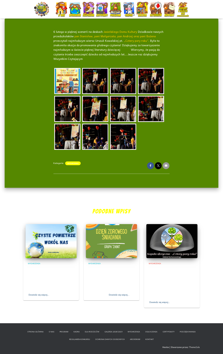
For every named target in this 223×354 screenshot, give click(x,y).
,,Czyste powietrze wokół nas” (51, 268)
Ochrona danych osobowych (110, 339)
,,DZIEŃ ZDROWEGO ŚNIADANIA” (109, 268)
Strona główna (35, 331)
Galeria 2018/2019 (113, 331)
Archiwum (135, 339)
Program (115, 6)
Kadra (129, 6)
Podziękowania (188, 331)
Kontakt (169, 6)
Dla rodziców (156, 6)
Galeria (142, 6)
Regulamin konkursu (79, 339)
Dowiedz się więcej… (39, 294)
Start (42, 6)
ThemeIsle (194, 347)
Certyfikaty (102, 6)
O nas (51, 331)
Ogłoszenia (151, 331)
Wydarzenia (73, 163)
